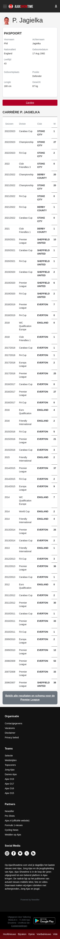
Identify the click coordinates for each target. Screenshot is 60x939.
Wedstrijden (11, 760)
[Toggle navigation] (5, 6)
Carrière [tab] (30, 102)
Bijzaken (22, 934)
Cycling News (11, 830)
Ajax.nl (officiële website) (17, 820)
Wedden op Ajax (13, 834)
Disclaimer (10, 733)
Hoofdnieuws (9, 934)
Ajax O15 (9, 793)
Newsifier (9, 811)
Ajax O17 (9, 783)
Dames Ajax (11, 774)
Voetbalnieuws (44, 934)
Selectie (9, 755)
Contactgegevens (13, 723)
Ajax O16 (9, 788)
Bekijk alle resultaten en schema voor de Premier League (30, 697)
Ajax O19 (9, 779)
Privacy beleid (12, 737)
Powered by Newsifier (29, 900)
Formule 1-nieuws (14, 825)
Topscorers (10, 765)
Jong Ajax (10, 769)
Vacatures (10, 728)
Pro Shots (10, 816)
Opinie (31, 934)
